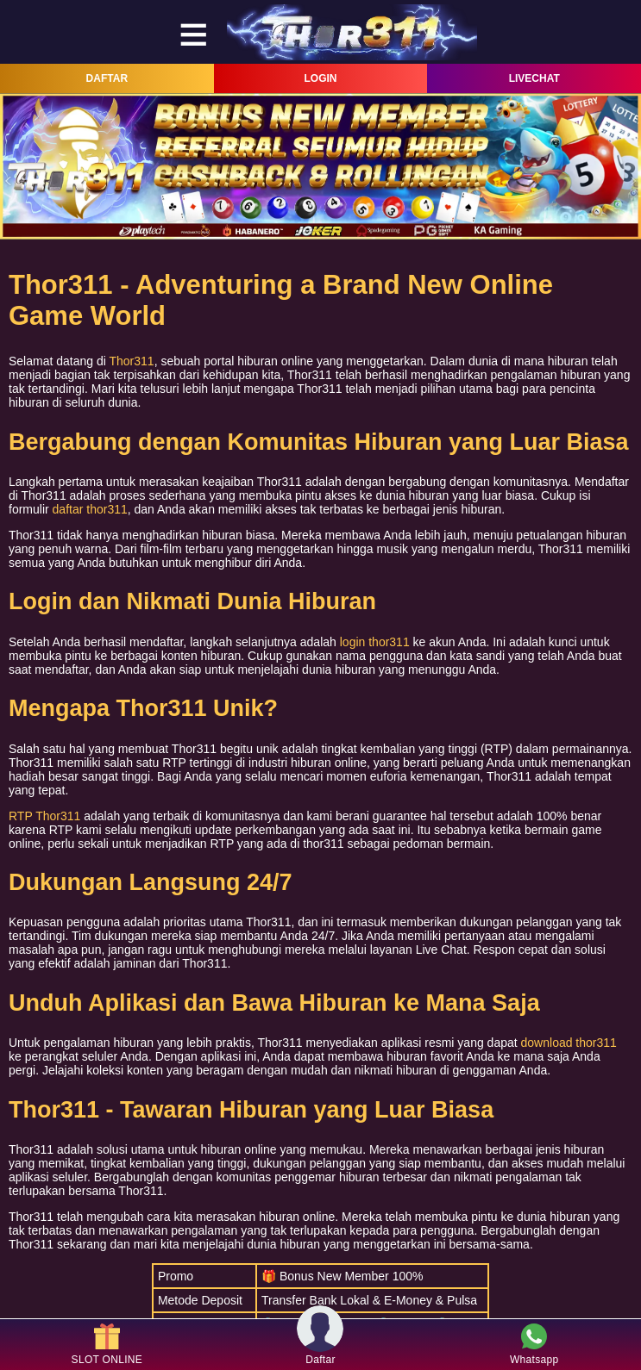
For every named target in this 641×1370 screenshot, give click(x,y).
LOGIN (321, 78)
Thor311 (132, 361)
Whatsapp (534, 1344)
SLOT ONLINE (107, 1344)
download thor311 (569, 1042)
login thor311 (375, 642)
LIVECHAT (534, 78)
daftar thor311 (90, 509)
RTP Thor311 (44, 816)
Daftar (320, 1344)
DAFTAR (107, 78)
